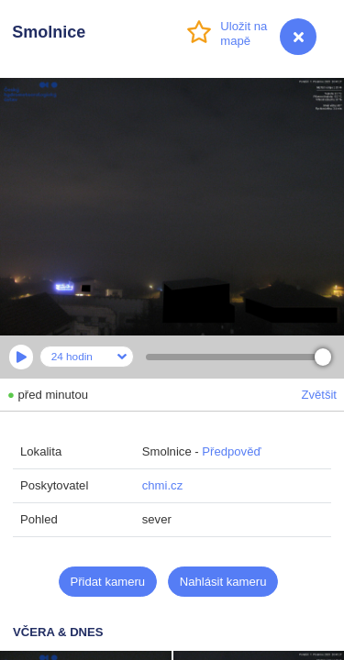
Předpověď (231, 451)
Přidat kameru (108, 581)
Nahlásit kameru (223, 581)
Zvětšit (319, 395)
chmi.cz (162, 485)
